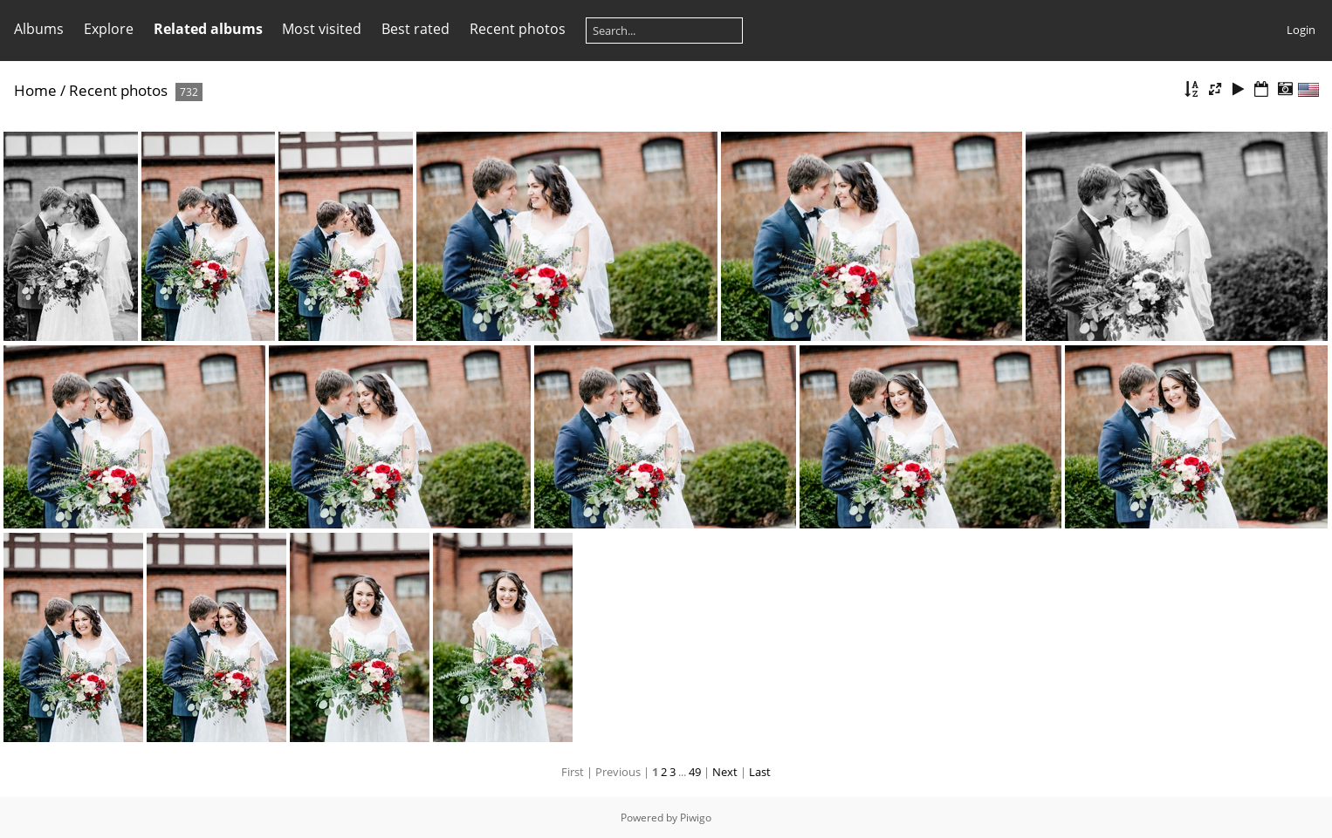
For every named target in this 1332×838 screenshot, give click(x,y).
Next (725, 772)
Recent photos (518, 28)
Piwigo (695, 817)
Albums (39, 28)
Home (35, 90)
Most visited (321, 28)
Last (760, 772)
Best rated (415, 28)
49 (695, 772)
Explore (109, 28)
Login (1301, 29)
